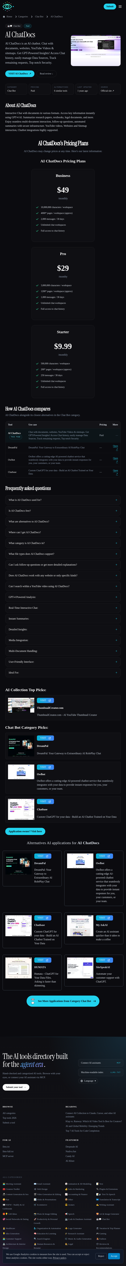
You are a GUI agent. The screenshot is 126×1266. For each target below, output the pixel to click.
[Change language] (88, 1081)
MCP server (8, 1156)
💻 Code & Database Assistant (78, 1219)
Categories (21, 17)
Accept (114, 1256)
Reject (101, 1256)
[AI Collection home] (8, 7)
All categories (9, 1113)
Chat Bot (39, 16)
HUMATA (40, 967)
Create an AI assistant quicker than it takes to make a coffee (108, 935)
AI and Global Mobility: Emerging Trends (85, 1126)
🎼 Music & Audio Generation (78, 1239)
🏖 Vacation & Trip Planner (108, 1228)
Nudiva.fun (71, 1151)
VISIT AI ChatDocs (20, 73)
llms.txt (6, 1146)
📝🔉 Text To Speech (105, 1194)
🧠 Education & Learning (45, 1233)
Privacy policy (59, 1258)
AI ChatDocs (14, 433)
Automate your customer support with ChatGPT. (107, 977)
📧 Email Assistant (42, 1184)
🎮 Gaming (101, 1233)
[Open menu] (120, 6)
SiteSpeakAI (103, 967)
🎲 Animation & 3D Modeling (78, 1184)
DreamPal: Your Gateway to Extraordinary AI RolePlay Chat (69, 753)
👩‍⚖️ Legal (69, 1244)
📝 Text (99, 1184)
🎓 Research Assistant (74, 1233)
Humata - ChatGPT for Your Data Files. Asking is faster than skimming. (46, 979)
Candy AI (70, 1156)
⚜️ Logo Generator (73, 1228)
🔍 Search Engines (42, 1239)
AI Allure (70, 1161)
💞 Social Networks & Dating (16, 1219)
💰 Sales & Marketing (74, 1189)
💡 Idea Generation (11, 1233)
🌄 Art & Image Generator (107, 1214)
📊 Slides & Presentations (45, 1199)
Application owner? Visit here (25, 831)
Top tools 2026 (9, 1118)
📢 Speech (69, 1214)
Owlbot (11, 460)
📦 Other (69, 1199)
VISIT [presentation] (45, 700)
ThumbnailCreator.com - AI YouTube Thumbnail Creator (67, 715)
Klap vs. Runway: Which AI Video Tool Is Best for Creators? (94, 1121)
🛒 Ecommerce (40, 1205)
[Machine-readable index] (100, 1072)
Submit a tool (9, 1122)
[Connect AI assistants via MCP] (100, 1063)
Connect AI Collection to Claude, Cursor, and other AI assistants (91, 1115)
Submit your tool (16, 1087)
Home (7, 16)
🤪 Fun (6, 1199)
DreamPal (12, 447)
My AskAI (102, 925)
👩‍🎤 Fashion (101, 1239)
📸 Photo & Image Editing (45, 1214)
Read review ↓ (46, 73)
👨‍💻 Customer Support (12, 1239)
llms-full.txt (8, 1151)
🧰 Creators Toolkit (11, 1189)
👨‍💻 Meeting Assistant (12, 1184)
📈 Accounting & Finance (76, 1194)
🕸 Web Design (41, 1189)
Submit (110, 6)
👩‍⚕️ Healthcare (9, 1228)
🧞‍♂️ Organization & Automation (47, 1228)
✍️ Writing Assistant (105, 1205)
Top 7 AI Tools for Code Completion (82, 1131)
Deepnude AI (72, 1146)
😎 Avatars (69, 1205)
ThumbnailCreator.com (50, 707)
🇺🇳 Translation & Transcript (108, 1199)
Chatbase (12, 472)
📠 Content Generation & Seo (16, 1194)
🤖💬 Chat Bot (103, 1219)
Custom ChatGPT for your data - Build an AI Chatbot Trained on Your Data (76, 816)
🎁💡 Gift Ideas (10, 1214)
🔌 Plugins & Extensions (107, 1189)
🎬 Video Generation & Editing (47, 1194)
